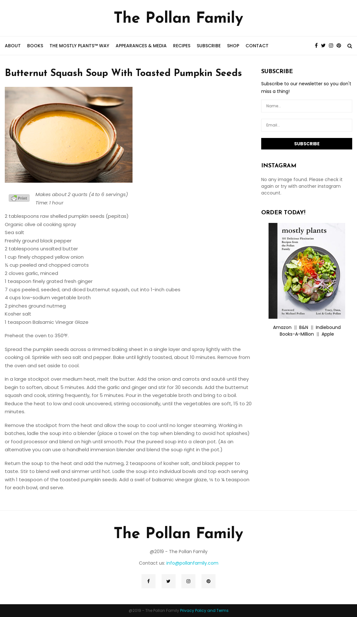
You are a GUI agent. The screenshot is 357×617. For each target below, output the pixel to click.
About (13, 45)
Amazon (282, 327)
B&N (303, 327)
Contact (257, 45)
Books (35, 45)
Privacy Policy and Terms (204, 610)
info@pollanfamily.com (192, 563)
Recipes (181, 45)
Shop (233, 45)
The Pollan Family (178, 19)
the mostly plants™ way (79, 45)
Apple (328, 334)
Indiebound (328, 327)
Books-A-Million (297, 334)
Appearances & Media (141, 45)
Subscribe (209, 45)
